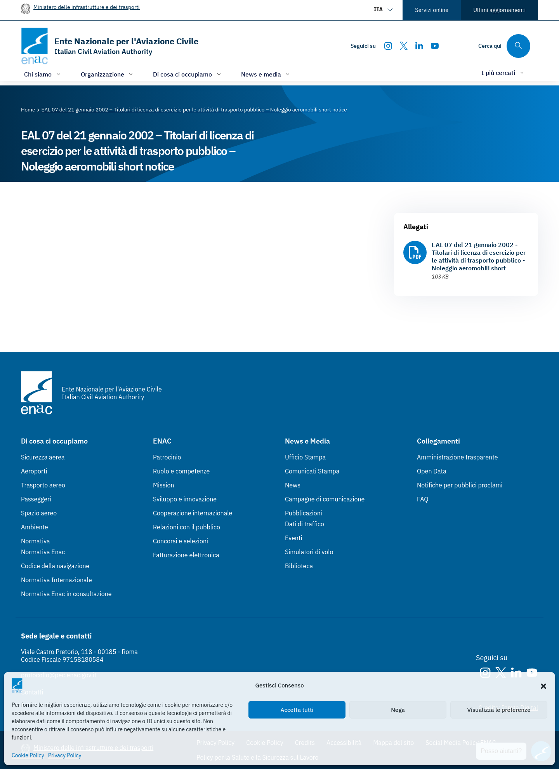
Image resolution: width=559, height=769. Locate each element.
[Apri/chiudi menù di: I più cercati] (503, 72)
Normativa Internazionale (56, 580)
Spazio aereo (39, 513)
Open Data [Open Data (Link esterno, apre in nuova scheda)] (431, 471)
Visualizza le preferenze (499, 709)
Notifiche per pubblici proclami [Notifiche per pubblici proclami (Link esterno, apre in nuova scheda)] (459, 485)
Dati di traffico (304, 524)
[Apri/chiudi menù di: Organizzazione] (108, 74)
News (292, 485)
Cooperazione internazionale (192, 513)
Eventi (293, 538)
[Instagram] (388, 46)
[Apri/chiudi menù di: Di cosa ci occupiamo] (188, 74)
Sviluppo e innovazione (185, 499)
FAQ (423, 499)
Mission (163, 485)
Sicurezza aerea (43, 457)
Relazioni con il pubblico (186, 527)
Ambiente (34, 527)
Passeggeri (36, 499)
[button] (543, 685)
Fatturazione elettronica (186, 555)
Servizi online (431, 10)
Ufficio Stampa (305, 457)
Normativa (35, 541)
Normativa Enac (43, 552)
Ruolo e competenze (181, 471)
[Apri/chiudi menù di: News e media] (266, 74)
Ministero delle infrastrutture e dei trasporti (86, 6)
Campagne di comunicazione (325, 499)
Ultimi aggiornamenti (499, 10)
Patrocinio (167, 457)
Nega (397, 709)
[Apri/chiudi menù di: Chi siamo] (43, 74)
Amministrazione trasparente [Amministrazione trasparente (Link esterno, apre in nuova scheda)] (457, 457)
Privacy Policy (65, 755)
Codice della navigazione (55, 566)
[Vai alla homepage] (109, 46)
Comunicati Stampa (312, 471)
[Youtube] (435, 46)
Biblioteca (299, 566)
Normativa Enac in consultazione (66, 594)
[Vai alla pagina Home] (28, 109)
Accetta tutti (297, 709)
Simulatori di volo (309, 552)
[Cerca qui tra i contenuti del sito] (504, 46)
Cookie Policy (28, 755)
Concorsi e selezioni (180, 541)
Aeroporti (34, 471)
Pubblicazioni (303, 513)
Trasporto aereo (43, 485)
